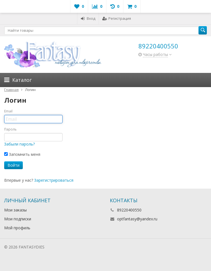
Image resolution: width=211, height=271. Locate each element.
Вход (88, 18)
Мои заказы (15, 210)
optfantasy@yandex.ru (137, 218)
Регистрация (116, 18)
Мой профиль (17, 227)
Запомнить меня (22, 154)
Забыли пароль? (19, 144)
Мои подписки (17, 218)
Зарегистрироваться (53, 180)
